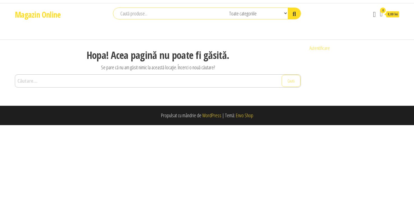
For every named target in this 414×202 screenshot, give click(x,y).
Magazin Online (38, 14)
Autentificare (319, 48)
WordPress (211, 115)
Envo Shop (244, 115)
